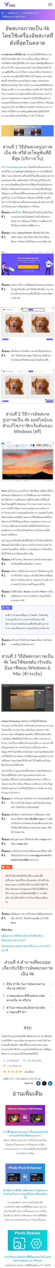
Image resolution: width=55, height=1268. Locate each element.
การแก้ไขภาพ (29, 13)
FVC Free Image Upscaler (14, 167)
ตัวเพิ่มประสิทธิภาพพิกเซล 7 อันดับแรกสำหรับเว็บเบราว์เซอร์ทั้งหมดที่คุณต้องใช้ (25, 1194)
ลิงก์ (20, 212)
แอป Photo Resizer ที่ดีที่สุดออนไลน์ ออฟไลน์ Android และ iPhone (27, 1258)
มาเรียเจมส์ (12, 1060)
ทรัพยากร (13, 13)
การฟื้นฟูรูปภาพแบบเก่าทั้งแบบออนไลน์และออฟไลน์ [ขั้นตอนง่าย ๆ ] (25, 1133)
